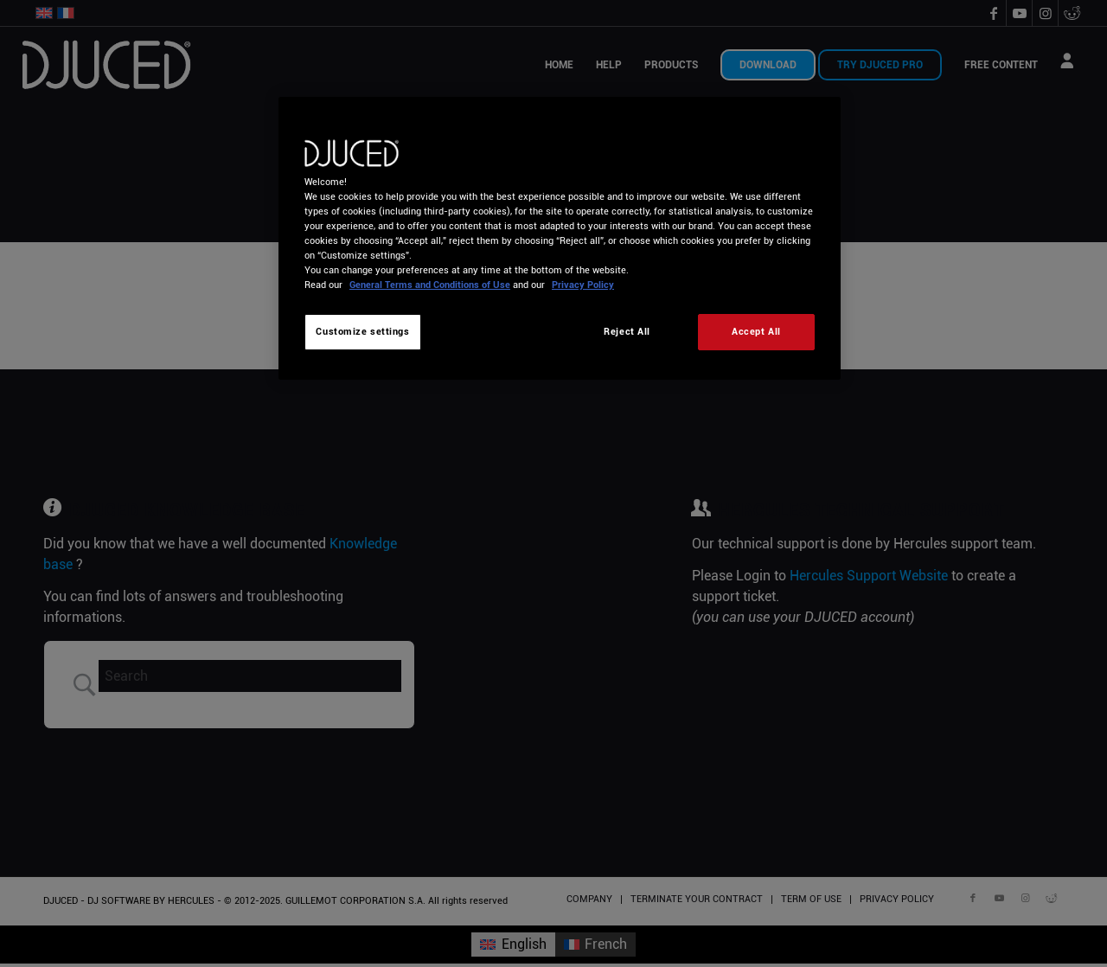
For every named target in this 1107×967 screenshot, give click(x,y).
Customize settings (362, 331)
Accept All (756, 331)
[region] (559, 238)
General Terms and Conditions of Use (429, 285)
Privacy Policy (583, 285)
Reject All (627, 331)
